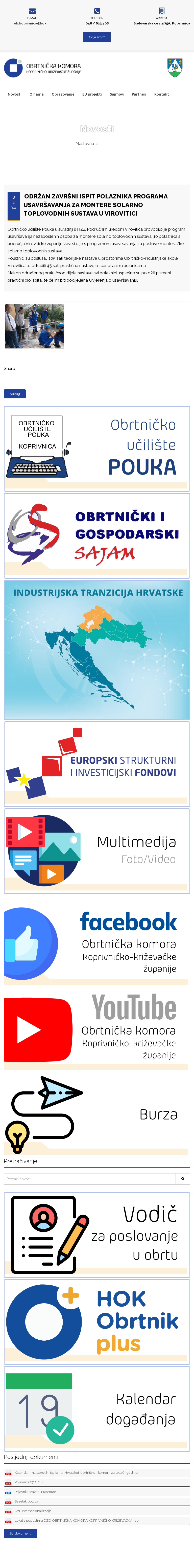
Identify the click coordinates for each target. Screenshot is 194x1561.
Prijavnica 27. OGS (23, 1482)
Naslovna (85, 143)
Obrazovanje (63, 94)
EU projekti (92, 94)
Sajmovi (117, 94)
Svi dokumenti (20, 1533)
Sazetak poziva (21, 1501)
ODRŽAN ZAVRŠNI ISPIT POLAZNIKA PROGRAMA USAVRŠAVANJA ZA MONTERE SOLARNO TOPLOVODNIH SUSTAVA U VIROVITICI (95, 205)
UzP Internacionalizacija (28, 1511)
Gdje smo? (97, 37)
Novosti (14, 94)
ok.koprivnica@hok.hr (32, 23)
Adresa (161, 18)
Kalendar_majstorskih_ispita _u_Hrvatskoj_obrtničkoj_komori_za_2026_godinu (71, 1473)
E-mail (32, 18)
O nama (37, 94)
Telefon (97, 18)
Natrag (15, 394)
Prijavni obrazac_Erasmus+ (30, 1492)
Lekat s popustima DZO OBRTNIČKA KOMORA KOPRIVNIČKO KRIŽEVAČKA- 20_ (72, 1521)
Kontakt (161, 94)
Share (9, 368)
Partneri (139, 94)
